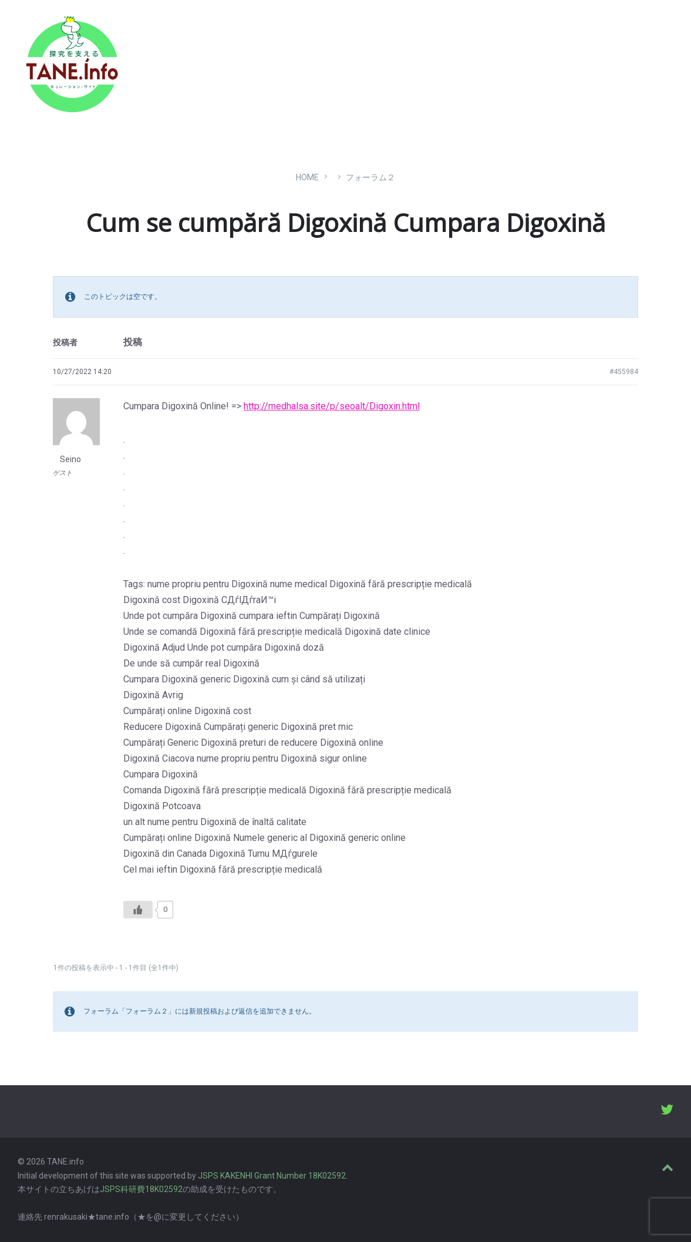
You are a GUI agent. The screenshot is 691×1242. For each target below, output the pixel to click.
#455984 (623, 372)
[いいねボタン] (138, 909)
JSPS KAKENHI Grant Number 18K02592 (272, 1175)
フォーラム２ (370, 177)
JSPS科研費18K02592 (141, 1189)
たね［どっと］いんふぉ (186, 60)
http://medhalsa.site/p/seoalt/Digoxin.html (332, 406)
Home (307, 177)
